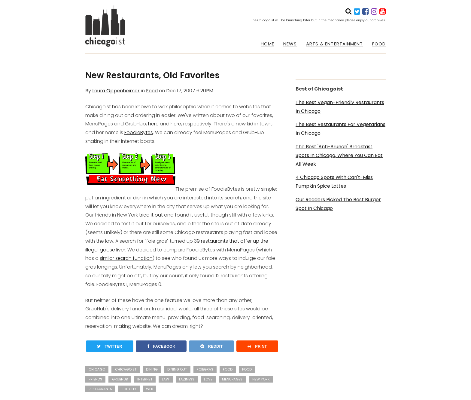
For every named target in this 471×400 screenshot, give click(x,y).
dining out (177, 369)
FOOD (379, 44)
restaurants (100, 388)
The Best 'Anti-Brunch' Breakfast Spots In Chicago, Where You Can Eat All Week (339, 155)
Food (152, 90)
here (153, 123)
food (247, 369)
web (149, 388)
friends (95, 379)
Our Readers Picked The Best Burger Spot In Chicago (338, 204)
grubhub (120, 379)
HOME (267, 44)
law (165, 379)
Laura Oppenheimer (116, 90)
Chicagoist (125, 369)
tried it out (151, 214)
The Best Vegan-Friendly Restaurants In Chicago (340, 107)
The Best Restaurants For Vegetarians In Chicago (340, 129)
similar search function (126, 258)
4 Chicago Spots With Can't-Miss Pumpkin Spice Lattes (334, 181)
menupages (232, 379)
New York (261, 379)
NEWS (290, 44)
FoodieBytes (138, 132)
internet (144, 379)
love (208, 379)
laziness (186, 379)
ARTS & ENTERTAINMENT (334, 44)
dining (152, 369)
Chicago (97, 369)
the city (129, 388)
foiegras (205, 369)
